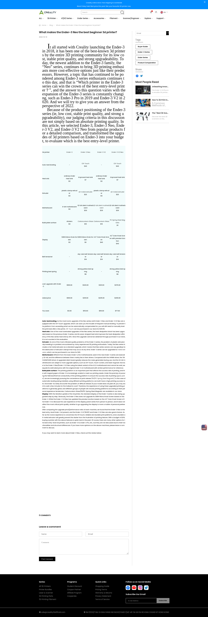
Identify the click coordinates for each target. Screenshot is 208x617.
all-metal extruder (85, 192)
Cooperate (71, 596)
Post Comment (47, 559)
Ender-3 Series (144, 52)
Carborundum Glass (85, 221)
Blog (51, 25)
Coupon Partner (74, 590)
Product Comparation (147, 63)
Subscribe (163, 601)
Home (44, 25)
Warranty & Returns (103, 593)
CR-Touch (85, 164)
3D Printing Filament (47, 599)
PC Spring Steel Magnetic (104, 378)
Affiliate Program (74, 593)
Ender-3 (69, 152)
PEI (93, 378)
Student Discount (74, 586)
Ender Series (143, 57)
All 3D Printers (45, 586)
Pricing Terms (101, 590)
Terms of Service (102, 599)
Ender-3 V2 (101, 152)
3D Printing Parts (46, 596)
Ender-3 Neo (85, 152)
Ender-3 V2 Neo (117, 152)
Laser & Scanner (46, 593)
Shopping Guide (102, 586)
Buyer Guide (143, 46)
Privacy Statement (103, 596)
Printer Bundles (45, 590)
